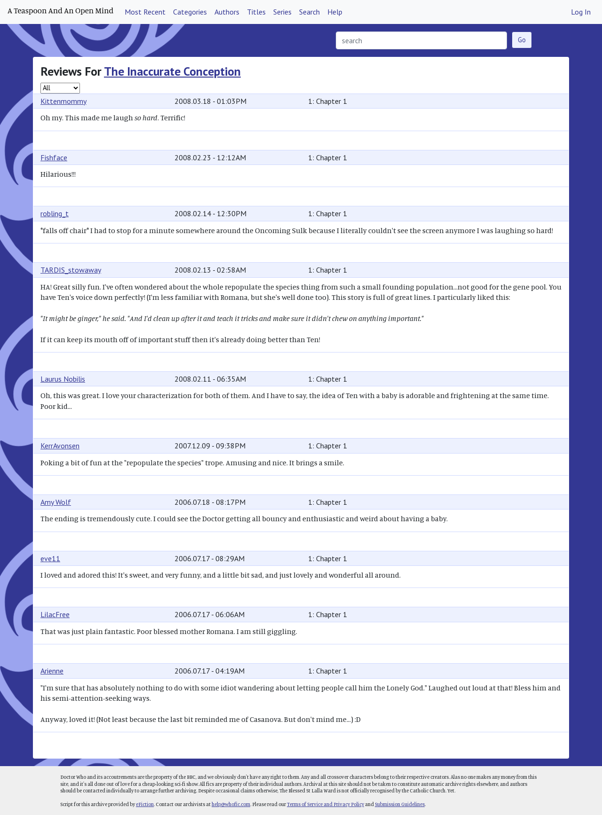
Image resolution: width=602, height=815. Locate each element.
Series (282, 11)
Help (334, 11)
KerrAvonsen (59, 445)
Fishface (53, 157)
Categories (190, 11)
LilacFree (55, 614)
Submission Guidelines (400, 804)
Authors (226, 11)
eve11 (50, 558)
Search (309, 11)
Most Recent (145, 11)
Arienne (51, 670)
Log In (581, 11)
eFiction (145, 804)
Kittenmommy (63, 101)
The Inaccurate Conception (172, 71)
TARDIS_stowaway (70, 269)
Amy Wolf (55, 502)
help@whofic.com (231, 804)
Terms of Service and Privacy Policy (325, 804)
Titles (256, 11)
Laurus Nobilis (62, 379)
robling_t (54, 213)
